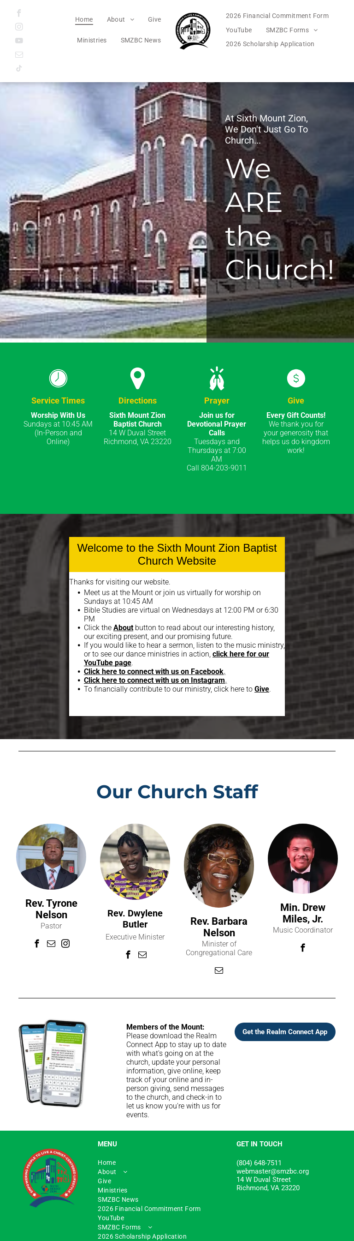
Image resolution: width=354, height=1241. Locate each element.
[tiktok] (19, 70)
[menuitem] (84, 19)
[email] (19, 56)
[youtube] (19, 42)
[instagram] (19, 28)
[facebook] (19, 14)
